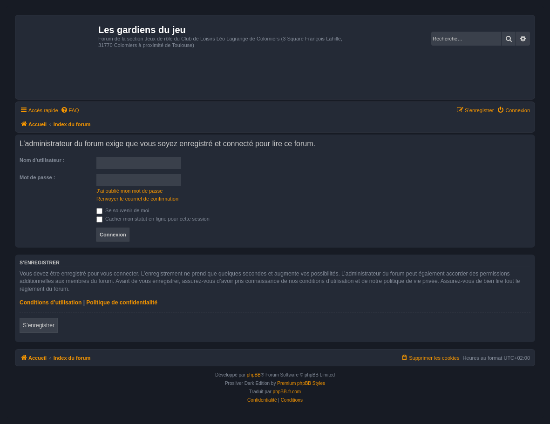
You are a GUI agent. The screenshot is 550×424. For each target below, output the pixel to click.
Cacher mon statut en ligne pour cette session (153, 219)
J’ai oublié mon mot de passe (129, 191)
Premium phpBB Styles (301, 383)
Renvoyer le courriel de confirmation (137, 199)
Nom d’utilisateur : (42, 160)
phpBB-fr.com (287, 391)
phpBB (254, 374)
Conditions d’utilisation (50, 302)
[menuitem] (70, 110)
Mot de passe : (37, 177)
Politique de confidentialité (121, 302)
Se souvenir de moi (122, 210)
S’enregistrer (38, 325)
